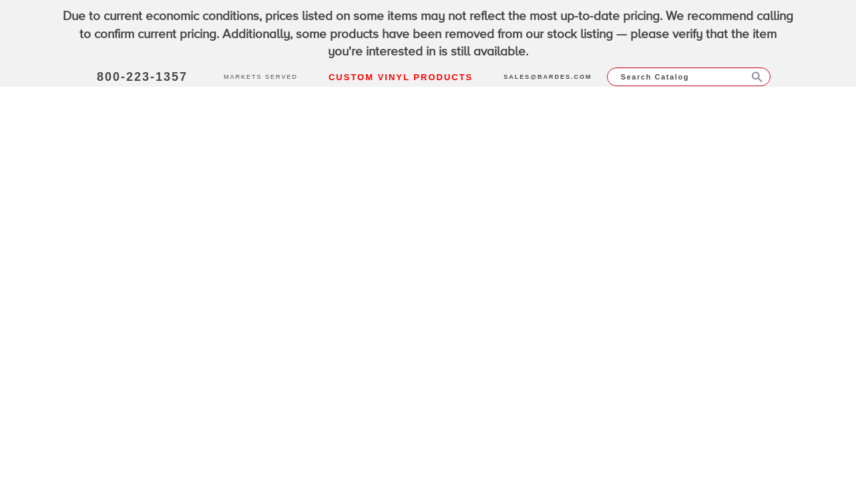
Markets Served (261, 76)
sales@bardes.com (547, 76)
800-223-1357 (142, 77)
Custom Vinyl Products (401, 77)
